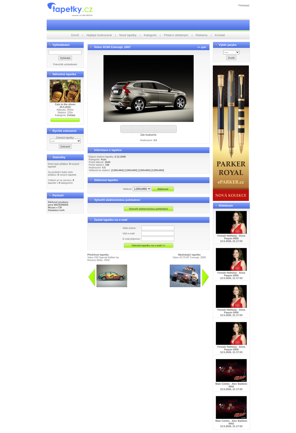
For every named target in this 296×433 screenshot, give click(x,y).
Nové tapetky (127, 35)
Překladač (244, 5)
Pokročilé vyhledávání (65, 64)
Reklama (201, 35)
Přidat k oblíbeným (176, 35)
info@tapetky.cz (148, 289)
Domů (75, 35)
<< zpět (201, 47)
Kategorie (150, 35)
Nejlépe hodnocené (99, 35)
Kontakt (220, 35)
